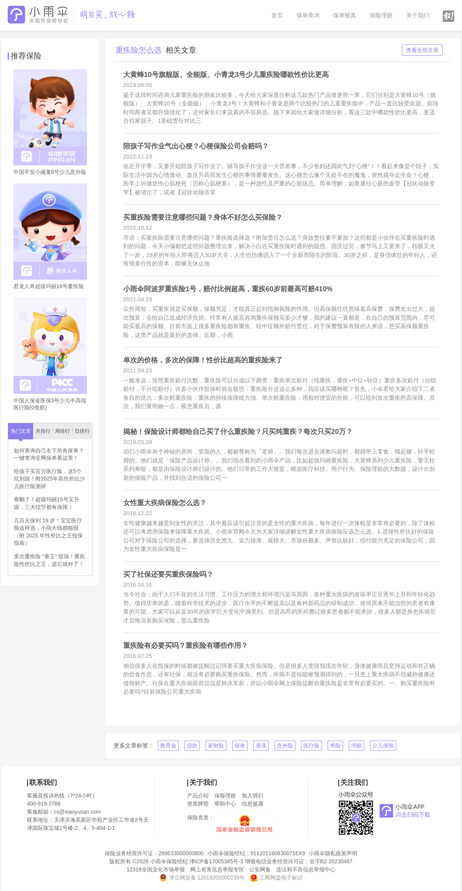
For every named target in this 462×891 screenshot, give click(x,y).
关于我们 (417, 15)
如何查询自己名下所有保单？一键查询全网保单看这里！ (49, 454)
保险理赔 (381, 15)
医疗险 (311, 745)
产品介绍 (198, 796)
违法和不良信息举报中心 (305, 869)
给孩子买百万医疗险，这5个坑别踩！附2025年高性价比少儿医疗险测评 (49, 478)
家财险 (216, 745)
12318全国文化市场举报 (156, 869)
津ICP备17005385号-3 (216, 861)
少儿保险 (383, 745)
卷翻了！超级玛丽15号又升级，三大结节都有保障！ (46, 503)
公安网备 (260, 869)
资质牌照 (198, 804)
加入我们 (252, 796)
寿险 (335, 745)
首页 (277, 15)
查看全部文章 (422, 50)
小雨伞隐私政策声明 (333, 853)
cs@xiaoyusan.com (77, 812)
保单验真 (344, 15)
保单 (239, 745)
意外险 (285, 745)
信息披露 (252, 804)
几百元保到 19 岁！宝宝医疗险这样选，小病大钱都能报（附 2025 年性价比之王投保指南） (48, 531)
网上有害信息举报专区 (217, 869)
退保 (261, 745)
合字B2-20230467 (331, 861)
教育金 (168, 745)
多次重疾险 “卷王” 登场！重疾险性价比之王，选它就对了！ (49, 560)
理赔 (356, 745)
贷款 (192, 745)
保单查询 (308, 15)
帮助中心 (225, 804)
